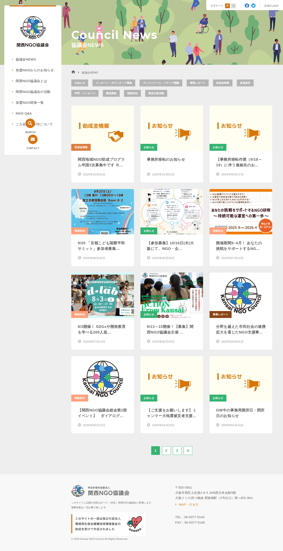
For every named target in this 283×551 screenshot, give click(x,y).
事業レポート (197, 82)
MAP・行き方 (189, 504)
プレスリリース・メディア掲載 (161, 82)
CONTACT (32, 148)
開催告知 (132, 93)
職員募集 (111, 93)
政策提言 (245, 82)
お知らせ (80, 82)
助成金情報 (222, 82)
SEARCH (30, 132)
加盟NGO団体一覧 (30, 102)
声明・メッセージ (85, 93)
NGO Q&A (24, 113)
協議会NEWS (26, 59)
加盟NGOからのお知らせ (35, 70)
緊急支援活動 (156, 93)
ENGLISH (271, 5)
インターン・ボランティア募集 (114, 82)
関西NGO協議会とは (31, 81)
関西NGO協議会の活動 (33, 91)
